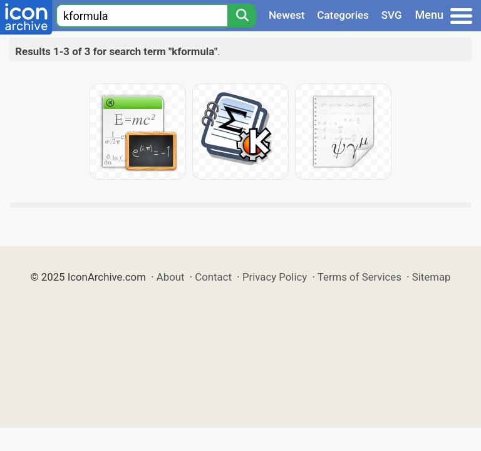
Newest (286, 15)
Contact (213, 277)
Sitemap (431, 277)
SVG (391, 15)
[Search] (241, 16)
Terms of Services (359, 277)
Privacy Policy (274, 277)
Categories (343, 15)
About (171, 277)
